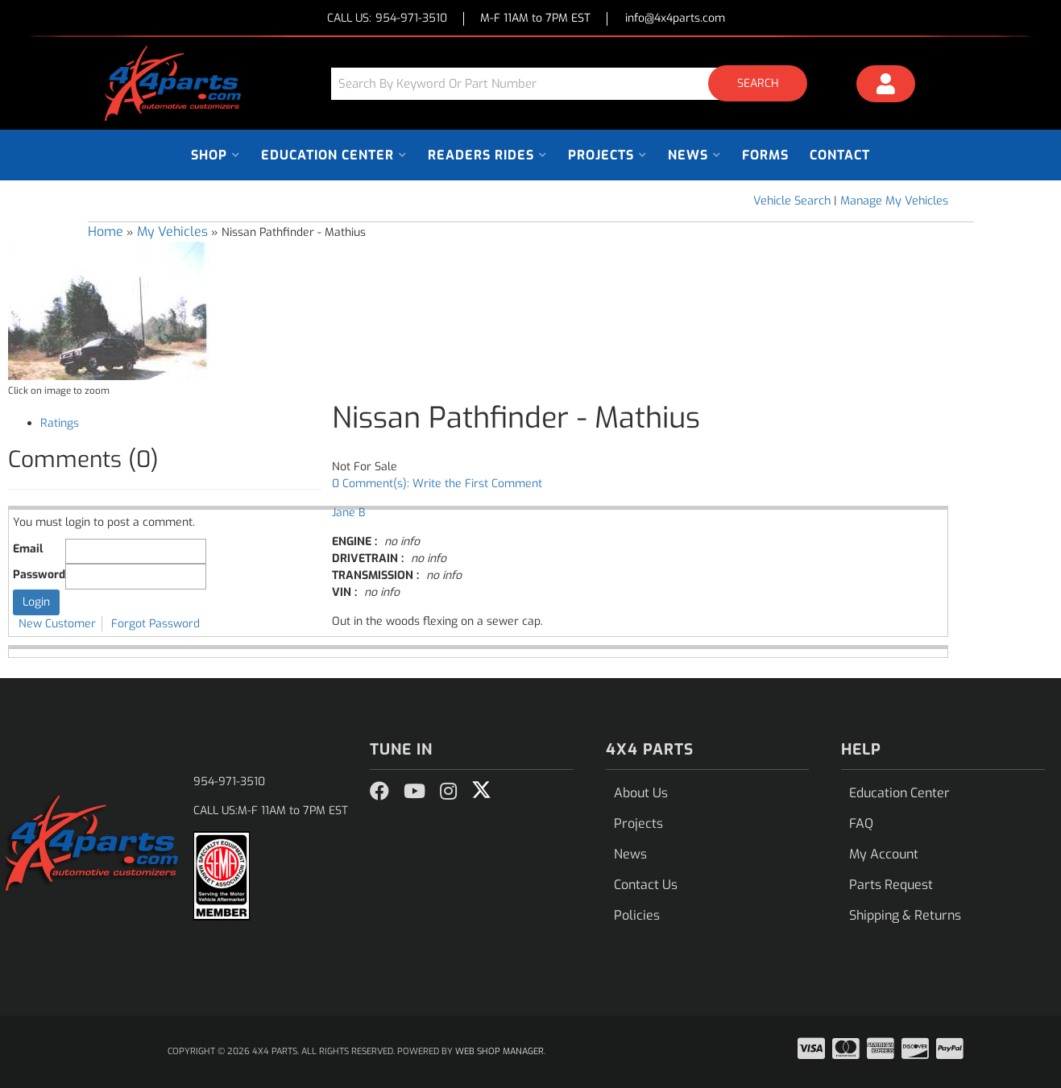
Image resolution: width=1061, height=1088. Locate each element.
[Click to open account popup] (885, 86)
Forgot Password (155, 623)
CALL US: (387, 19)
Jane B (348, 512)
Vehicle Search (792, 201)
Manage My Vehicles (894, 201)
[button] (575, 83)
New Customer (57, 623)
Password (39, 574)
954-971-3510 (229, 781)
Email (28, 548)
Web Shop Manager (499, 1051)
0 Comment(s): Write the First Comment (437, 483)
